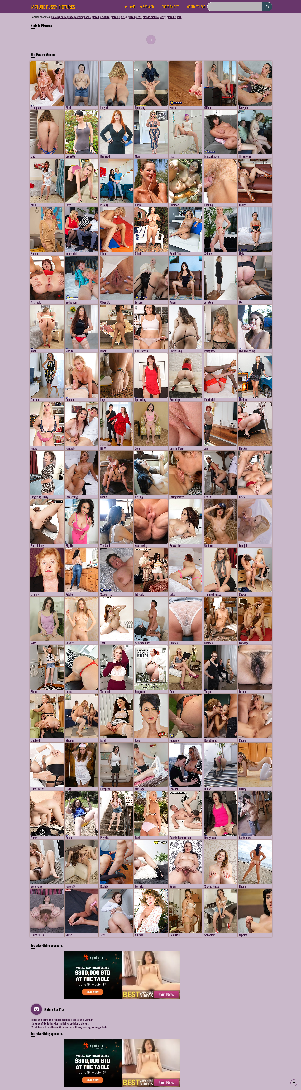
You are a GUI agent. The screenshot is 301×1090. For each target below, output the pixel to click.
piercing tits (134, 17)
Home (131, 6)
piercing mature (101, 17)
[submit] (267, 6)
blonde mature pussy (154, 17)
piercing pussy (119, 17)
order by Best (170, 6)
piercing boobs (82, 17)
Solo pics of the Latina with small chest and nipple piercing (60, 1023)
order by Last (196, 6)
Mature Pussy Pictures (53, 6)
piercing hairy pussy (62, 17)
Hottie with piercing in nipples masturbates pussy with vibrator (62, 1019)
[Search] (239, 6)
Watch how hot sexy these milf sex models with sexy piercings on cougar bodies (69, 1027)
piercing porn (174, 17)
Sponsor (147, 6)
